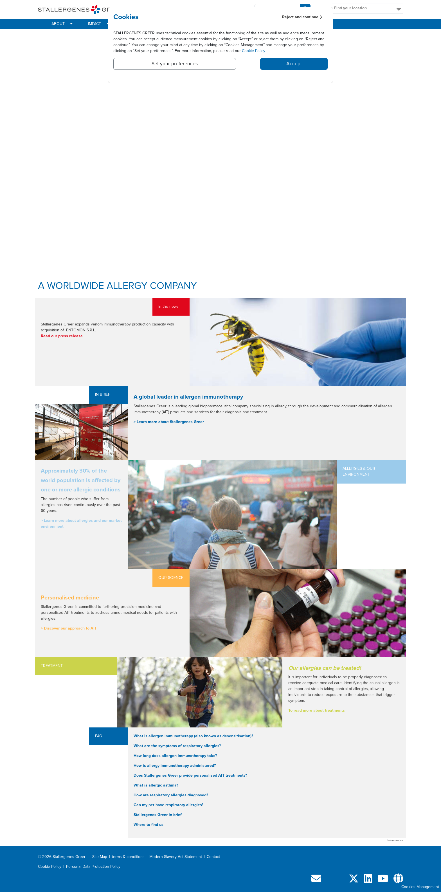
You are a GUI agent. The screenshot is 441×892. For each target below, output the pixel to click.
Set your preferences (175, 63)
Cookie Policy (253, 51)
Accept (294, 63)
